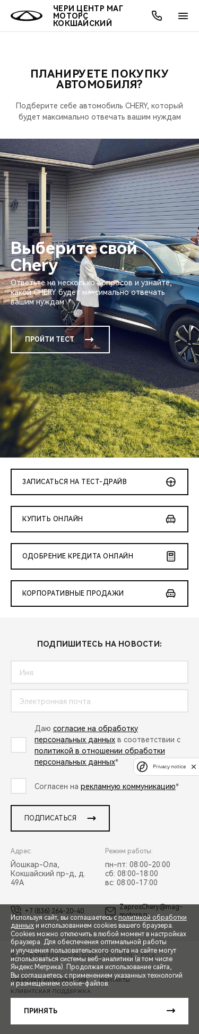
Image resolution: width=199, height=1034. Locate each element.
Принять (40, 1011)
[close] (194, 766)
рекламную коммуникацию (128, 786)
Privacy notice (169, 766)
